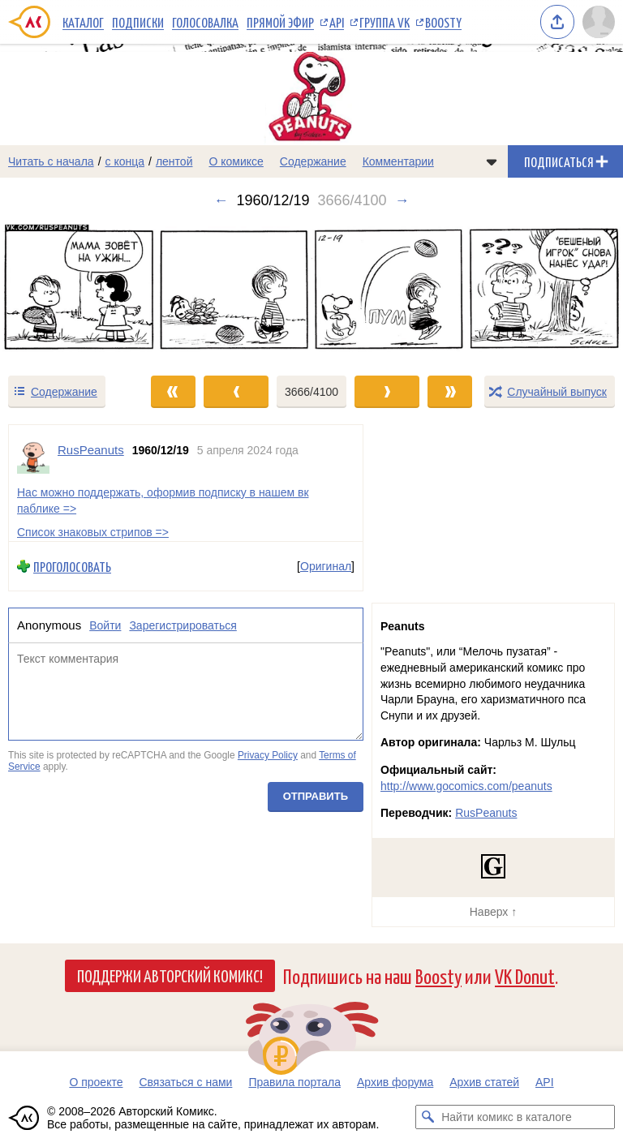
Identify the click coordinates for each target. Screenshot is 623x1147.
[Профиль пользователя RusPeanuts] (33, 457)
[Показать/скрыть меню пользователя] (599, 22)
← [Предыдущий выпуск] (220, 200)
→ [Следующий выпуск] (402, 200)
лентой (174, 161)
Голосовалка (205, 22)
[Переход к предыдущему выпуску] (78, 291)
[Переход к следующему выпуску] (311, 291)
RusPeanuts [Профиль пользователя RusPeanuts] (91, 450)
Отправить (315, 797)
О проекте (95, 1082)
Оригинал (325, 566)
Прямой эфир (280, 22)
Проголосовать (72, 566)
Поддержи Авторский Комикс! (170, 975)
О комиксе (235, 161)
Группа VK (384, 22)
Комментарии (398, 161)
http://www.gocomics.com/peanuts (466, 786)
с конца (125, 161)
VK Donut (525, 975)
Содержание (313, 161)
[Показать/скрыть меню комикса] (491, 161)
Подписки (138, 22)
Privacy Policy (268, 755)
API (336, 22)
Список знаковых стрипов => (93, 532)
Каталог (83, 22)
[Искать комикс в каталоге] (427, 1117)
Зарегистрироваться (182, 626)
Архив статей (484, 1082)
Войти (105, 626)
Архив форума (395, 1082)
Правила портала (294, 1082)
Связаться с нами (185, 1082)
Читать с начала (51, 161)
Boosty (443, 22)
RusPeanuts (486, 812)
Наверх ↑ (493, 911)
